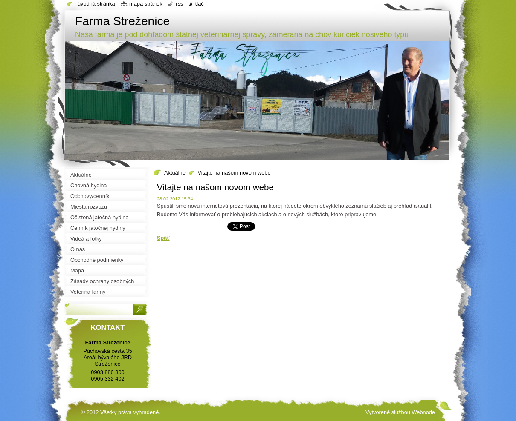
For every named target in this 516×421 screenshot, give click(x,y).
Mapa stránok (145, 3)
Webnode (423, 412)
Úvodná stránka (96, 3)
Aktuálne (175, 172)
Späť (163, 238)
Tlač (199, 3)
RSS (179, 3)
